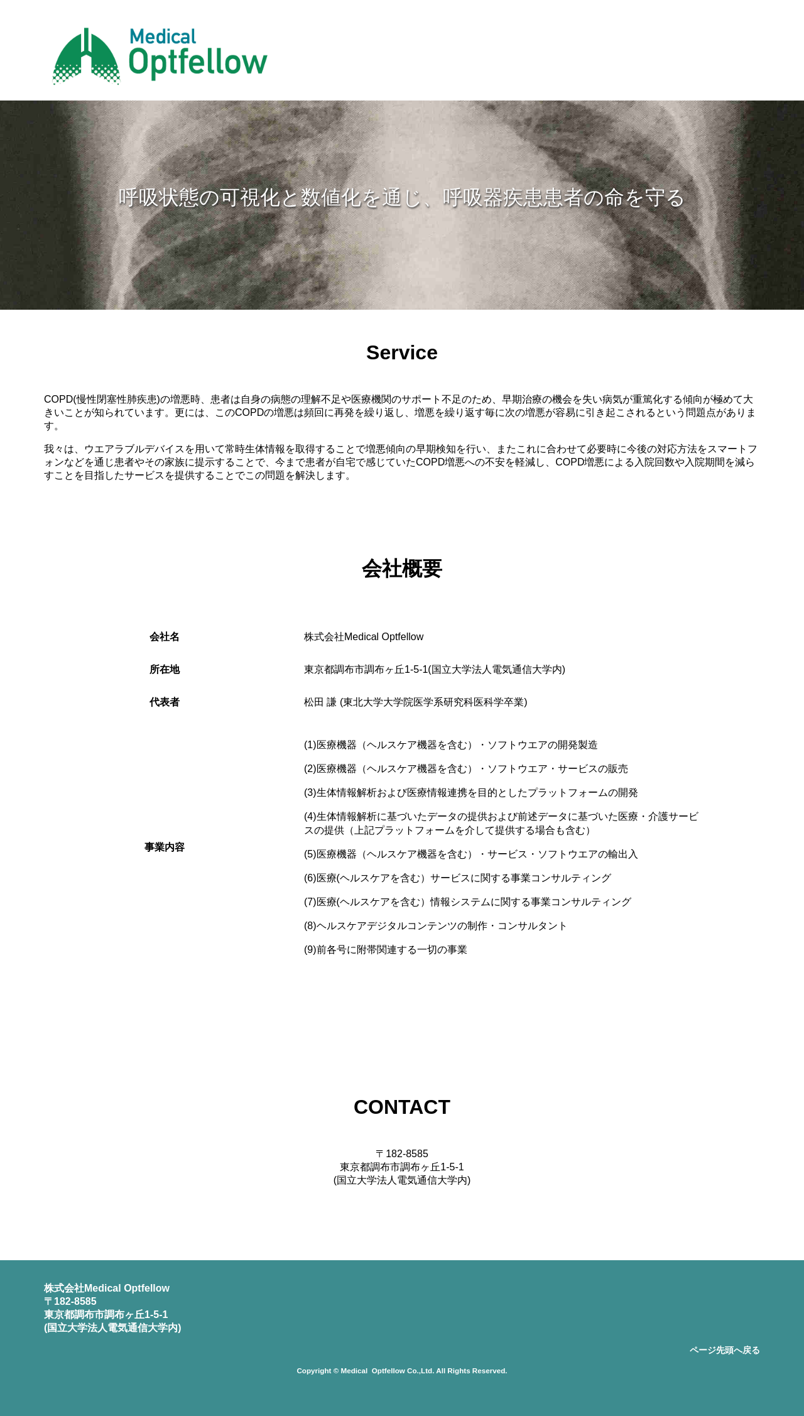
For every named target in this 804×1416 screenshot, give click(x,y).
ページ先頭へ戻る (725, 1350)
